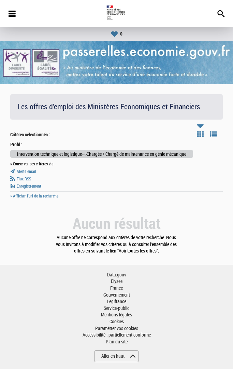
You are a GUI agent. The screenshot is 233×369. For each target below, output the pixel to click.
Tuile (200, 134)
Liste (213, 134)
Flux (24, 179)
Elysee (116, 281)
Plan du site (117, 342)
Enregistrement (29, 186)
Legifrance (116, 301)
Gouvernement (116, 295)
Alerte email (26, 171)
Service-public (116, 308)
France (116, 288)
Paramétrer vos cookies (116, 328)
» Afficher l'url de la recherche (34, 196)
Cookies (117, 322)
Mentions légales (116, 315)
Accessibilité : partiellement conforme (117, 335)
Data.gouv (116, 275)
